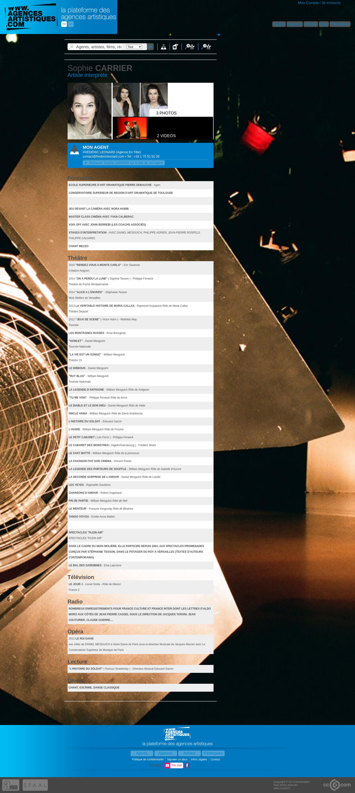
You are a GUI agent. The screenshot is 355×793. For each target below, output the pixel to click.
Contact (216, 759)
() (128, 152)
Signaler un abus (177, 759)
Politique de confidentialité (148, 759)
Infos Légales (199, 759)
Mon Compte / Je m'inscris (319, 3)
